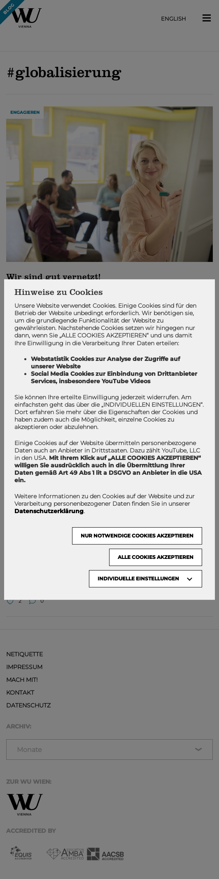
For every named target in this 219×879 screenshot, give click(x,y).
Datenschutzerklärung (49, 511)
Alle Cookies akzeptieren (155, 557)
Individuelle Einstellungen (138, 578)
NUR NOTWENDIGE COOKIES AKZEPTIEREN (137, 536)
